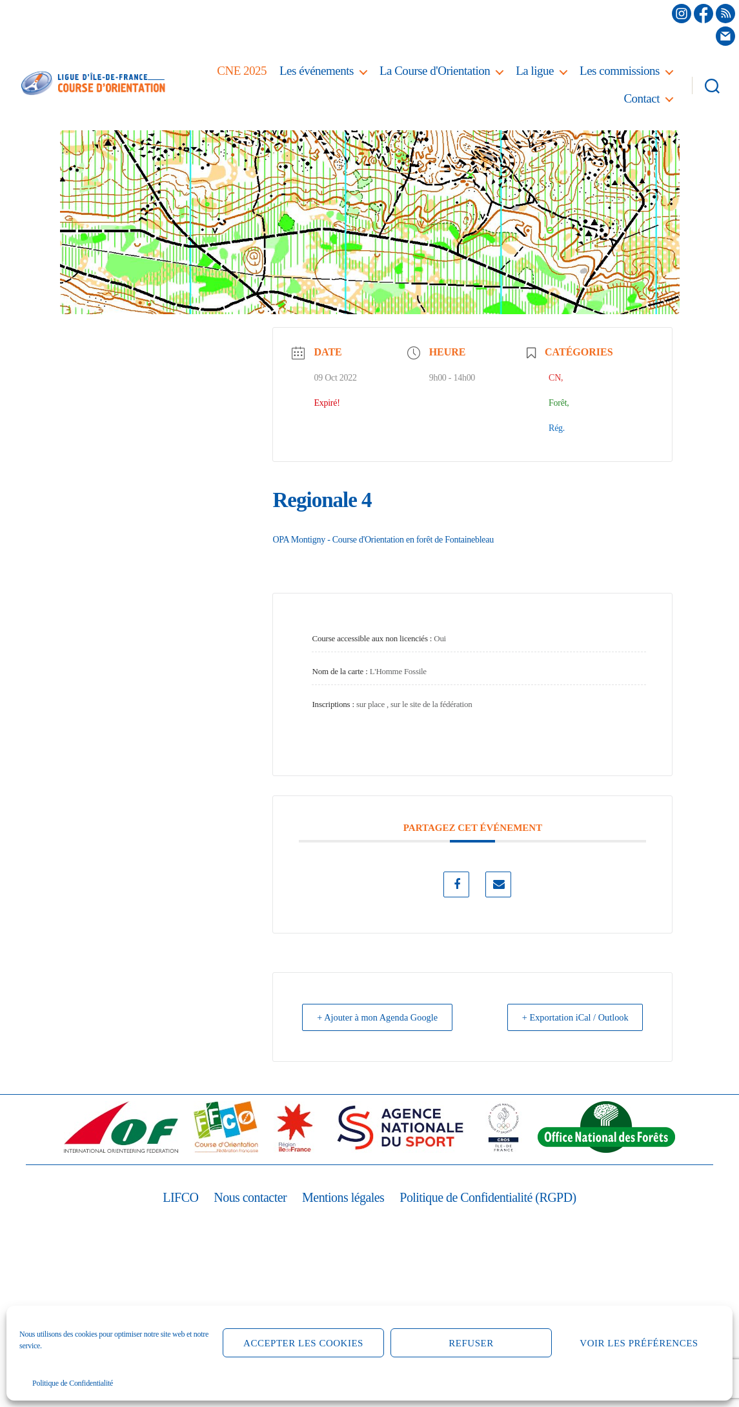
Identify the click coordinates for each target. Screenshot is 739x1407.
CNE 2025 (242, 70)
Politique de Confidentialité (72, 1383)
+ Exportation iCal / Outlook (569, 1017)
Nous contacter (245, 1197)
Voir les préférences (639, 1343)
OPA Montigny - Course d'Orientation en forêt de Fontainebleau (382, 539)
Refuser (471, 1343)
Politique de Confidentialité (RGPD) (492, 1197)
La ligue (535, 70)
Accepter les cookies (303, 1343)
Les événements (316, 70)
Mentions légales (341, 1197)
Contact (641, 98)
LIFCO (172, 1197)
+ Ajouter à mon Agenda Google (384, 1017)
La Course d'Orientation (435, 70)
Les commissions (620, 70)
